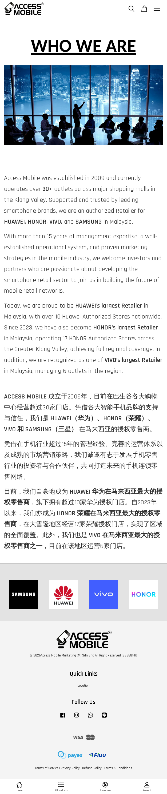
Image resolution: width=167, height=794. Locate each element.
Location (83, 685)
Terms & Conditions (118, 768)
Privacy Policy (70, 768)
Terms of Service (46, 768)
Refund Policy (92, 768)
